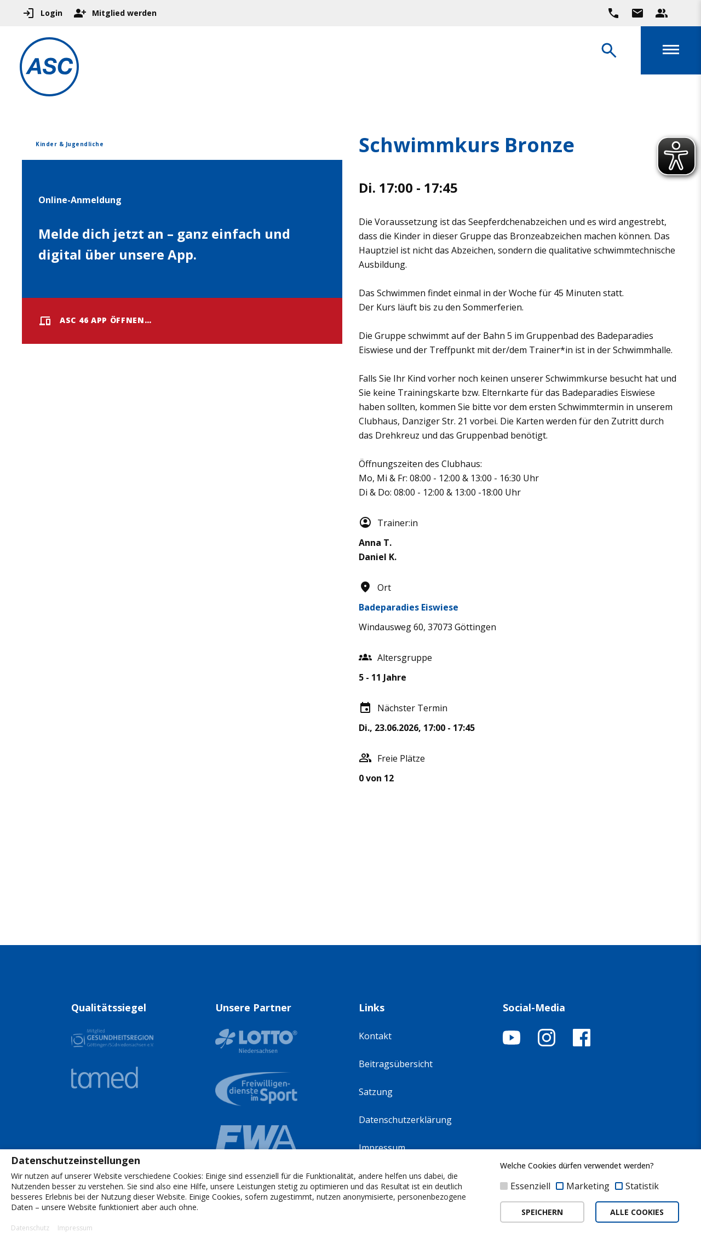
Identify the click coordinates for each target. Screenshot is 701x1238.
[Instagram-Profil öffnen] (546, 1043)
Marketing (588, 1186)
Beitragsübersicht (396, 1064)
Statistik (642, 1186)
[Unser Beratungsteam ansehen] (661, 13)
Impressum (382, 1148)
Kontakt (375, 1036)
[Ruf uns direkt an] (613, 13)
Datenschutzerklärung (405, 1120)
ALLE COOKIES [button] (637, 1212)
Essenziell (530, 1186)
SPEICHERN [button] (542, 1212)
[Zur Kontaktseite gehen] (637, 13)
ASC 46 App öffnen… (95, 320)
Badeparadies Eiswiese (408, 607)
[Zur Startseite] (51, 68)
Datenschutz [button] (30, 1228)
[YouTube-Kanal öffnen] (511, 1043)
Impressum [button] (75, 1228)
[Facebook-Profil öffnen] (581, 1043)
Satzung (376, 1092)
